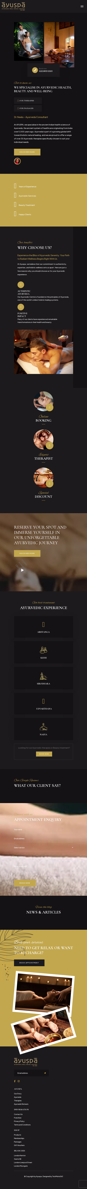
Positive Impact (22, 315)
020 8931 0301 (45, 71)
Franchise (17, 1118)
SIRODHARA (43, 683)
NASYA (43, 734)
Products (17, 1135)
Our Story (17, 1094)
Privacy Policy (19, 1121)
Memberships (19, 1138)
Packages (17, 1142)
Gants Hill (17, 1159)
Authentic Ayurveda (23, 292)
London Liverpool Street (23, 1162)
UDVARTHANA (44, 708)
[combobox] (43, 847)
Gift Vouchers (19, 1145)
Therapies (18, 1100)
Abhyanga (43, 632)
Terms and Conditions (22, 1125)
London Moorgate (21, 1166)
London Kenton (20, 1155)
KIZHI (44, 657)
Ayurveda (17, 1097)
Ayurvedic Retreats (21, 1104)
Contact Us (18, 1114)
